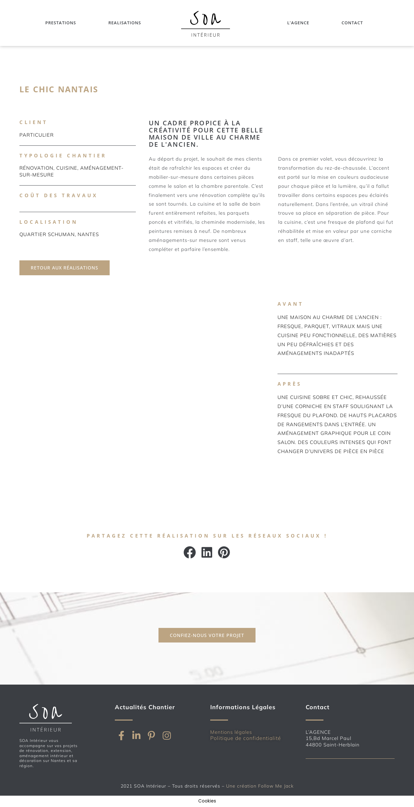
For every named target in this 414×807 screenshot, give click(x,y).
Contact (352, 23)
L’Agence (298, 23)
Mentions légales (231, 732)
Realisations (124, 23)
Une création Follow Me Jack (260, 786)
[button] (190, 552)
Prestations (60, 23)
